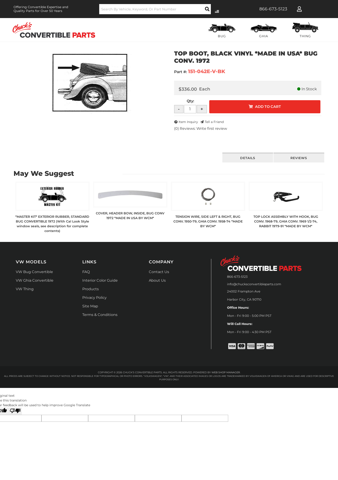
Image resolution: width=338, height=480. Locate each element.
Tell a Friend (214, 122)
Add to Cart (268, 106)
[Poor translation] (15, 411)
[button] (155, 9)
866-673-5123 (237, 277)
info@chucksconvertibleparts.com (254, 284)
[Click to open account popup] (299, 9)
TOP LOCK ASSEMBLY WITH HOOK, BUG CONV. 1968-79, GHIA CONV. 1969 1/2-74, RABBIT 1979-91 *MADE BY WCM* (285, 221)
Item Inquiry (188, 122)
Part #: (180, 72)
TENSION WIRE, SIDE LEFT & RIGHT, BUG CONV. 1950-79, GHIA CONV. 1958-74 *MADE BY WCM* (208, 221)
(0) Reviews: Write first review (200, 128)
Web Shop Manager (226, 372)
